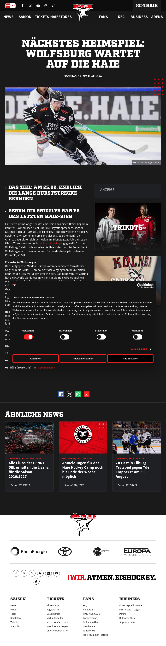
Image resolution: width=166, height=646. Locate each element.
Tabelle (14, 622)
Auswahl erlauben (83, 358)
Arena (157, 16)
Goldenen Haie (91, 622)
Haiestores (61, 16)
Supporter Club (127, 622)
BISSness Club (127, 617)
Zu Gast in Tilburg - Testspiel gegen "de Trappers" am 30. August (132, 470)
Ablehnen (35, 358)
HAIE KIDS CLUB (91, 613)
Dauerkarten (53, 613)
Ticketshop (53, 605)
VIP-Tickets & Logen (57, 626)
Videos (14, 609)
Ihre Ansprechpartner (131, 605)
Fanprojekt (89, 630)
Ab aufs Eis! (89, 609)
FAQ (85, 605)
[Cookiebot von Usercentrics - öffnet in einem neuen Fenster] (139, 285)
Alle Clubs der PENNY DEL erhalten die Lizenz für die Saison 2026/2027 (28, 470)
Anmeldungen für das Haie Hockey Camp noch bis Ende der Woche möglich (82, 470)
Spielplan (15, 617)
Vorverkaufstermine (57, 622)
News (13, 605)
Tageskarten (53, 609)
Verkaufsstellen (55, 617)
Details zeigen (138, 348)
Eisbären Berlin (47, 367)
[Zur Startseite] (83, 13)
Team (13, 613)
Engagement (90, 617)
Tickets (42, 16)
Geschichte (89, 626)
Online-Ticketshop (51, 243)
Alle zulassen (130, 358)
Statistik (14, 626)
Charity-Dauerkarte (57, 630)
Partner (123, 613)
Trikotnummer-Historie (95, 634)
